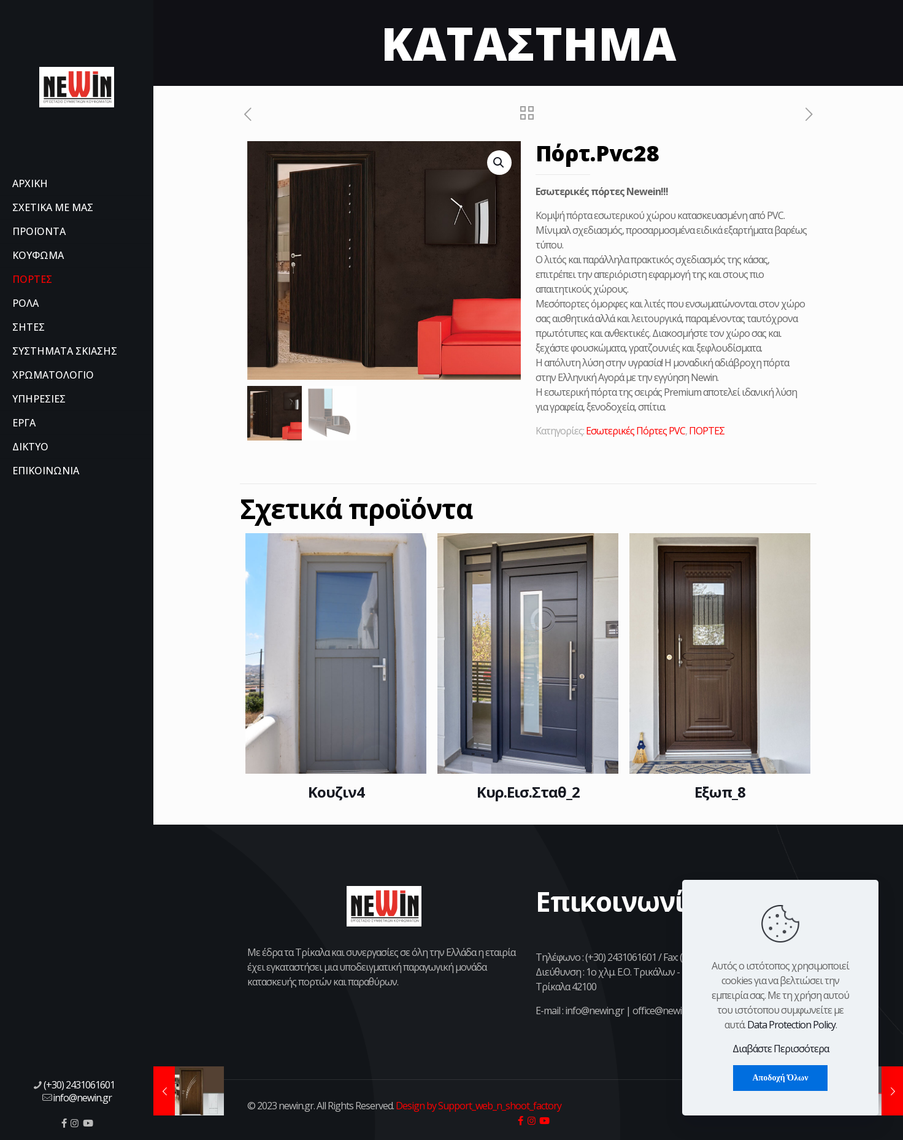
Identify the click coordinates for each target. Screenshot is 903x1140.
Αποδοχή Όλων (780, 1077)
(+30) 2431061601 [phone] (79, 1085)
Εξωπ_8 (719, 792)
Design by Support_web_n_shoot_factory (477, 1105)
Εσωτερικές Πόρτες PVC (635, 430)
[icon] (63, 1123)
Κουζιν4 (336, 792)
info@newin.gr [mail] (82, 1097)
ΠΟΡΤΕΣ (706, 430)
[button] (499, 162)
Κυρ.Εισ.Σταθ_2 (528, 792)
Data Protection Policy (791, 1024)
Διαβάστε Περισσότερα (780, 1048)
